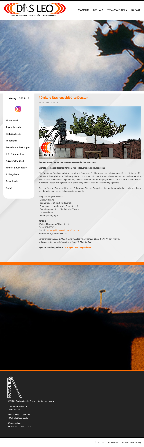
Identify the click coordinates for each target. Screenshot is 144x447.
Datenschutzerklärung (131, 443)
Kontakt (135, 10)
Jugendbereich (13, 127)
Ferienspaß (11, 140)
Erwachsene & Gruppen (18, 147)
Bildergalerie (12, 174)
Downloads (12, 181)
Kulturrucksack (13, 134)
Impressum (113, 443)
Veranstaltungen (117, 10)
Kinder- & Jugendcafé (17, 167)
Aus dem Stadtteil (15, 161)
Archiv (9, 188)
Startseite (83, 10)
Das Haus (98, 10)
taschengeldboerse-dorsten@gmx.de (62, 230)
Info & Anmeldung (15, 154)
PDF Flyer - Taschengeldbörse (78, 247)
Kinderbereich (13, 120)
